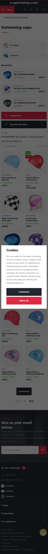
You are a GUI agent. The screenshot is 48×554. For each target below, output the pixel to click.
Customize (24, 292)
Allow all (24, 301)
